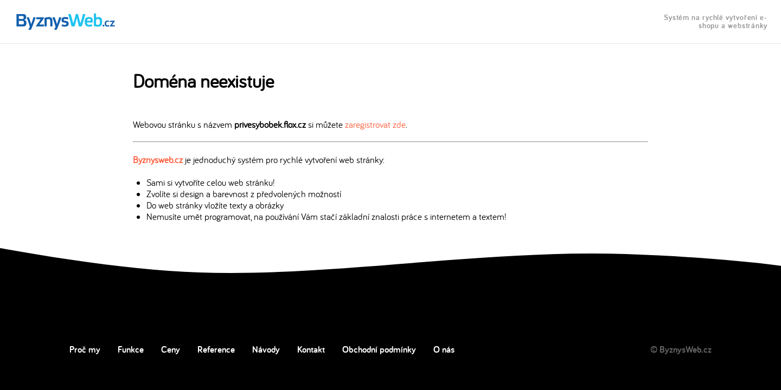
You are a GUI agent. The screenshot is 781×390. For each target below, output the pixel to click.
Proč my (84, 349)
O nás (443, 349)
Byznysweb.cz (158, 159)
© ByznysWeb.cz (681, 349)
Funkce (131, 349)
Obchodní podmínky (379, 349)
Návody (266, 349)
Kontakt (311, 349)
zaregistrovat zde (375, 124)
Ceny (170, 349)
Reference (216, 349)
